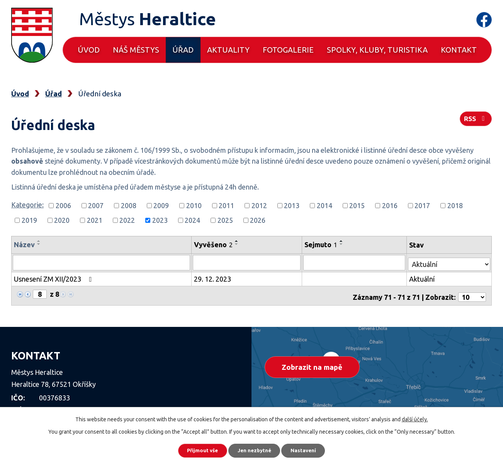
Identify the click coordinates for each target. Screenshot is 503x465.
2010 (194, 205)
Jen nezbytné (255, 449)
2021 (94, 220)
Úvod (89, 49)
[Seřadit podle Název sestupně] (39, 244)
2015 (357, 205)
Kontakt (459, 49)
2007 (96, 205)
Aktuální (422, 278)
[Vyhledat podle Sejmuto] (355, 262)
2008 (128, 205)
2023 (160, 220)
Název (24, 244)
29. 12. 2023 (213, 278)
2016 (390, 205)
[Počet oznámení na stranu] (472, 293)
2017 (422, 205)
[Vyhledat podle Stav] (449, 261)
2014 (324, 205)
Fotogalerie (288, 49)
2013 (291, 205)
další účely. (415, 417)
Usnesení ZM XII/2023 (54, 278)
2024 (192, 220)
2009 (161, 205)
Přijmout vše (197, 449)
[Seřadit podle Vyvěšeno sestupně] (237, 244)
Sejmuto (322, 244)
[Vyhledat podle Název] (102, 262)
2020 (62, 220)
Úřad (183, 49)
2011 (226, 205)
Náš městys (136, 49)
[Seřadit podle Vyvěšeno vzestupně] (237, 241)
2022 (127, 220)
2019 (29, 220)
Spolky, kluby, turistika (377, 49)
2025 (225, 220)
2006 (63, 205)
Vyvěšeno (214, 244)
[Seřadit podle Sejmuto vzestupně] (342, 241)
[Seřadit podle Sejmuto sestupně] (342, 244)
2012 (259, 205)
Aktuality (228, 49)
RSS (475, 121)
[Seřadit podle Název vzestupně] (39, 241)
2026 (257, 220)
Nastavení (309, 449)
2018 (455, 205)
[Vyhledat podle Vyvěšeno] (248, 262)
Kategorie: (27, 205)
